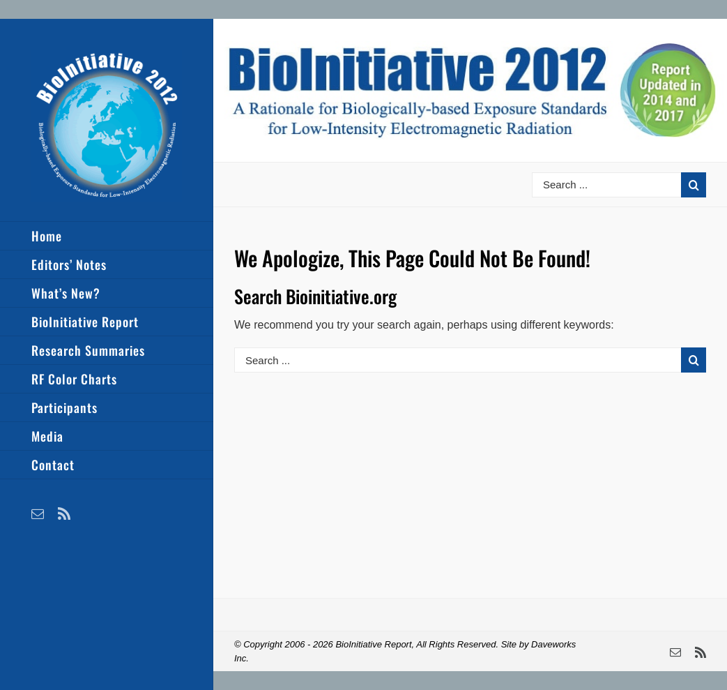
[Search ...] (606, 184)
